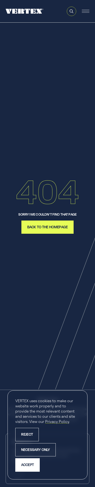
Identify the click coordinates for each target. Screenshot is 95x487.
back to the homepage (47, 227)
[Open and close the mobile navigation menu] (85, 11)
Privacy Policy (57, 421)
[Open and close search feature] (71, 11)
